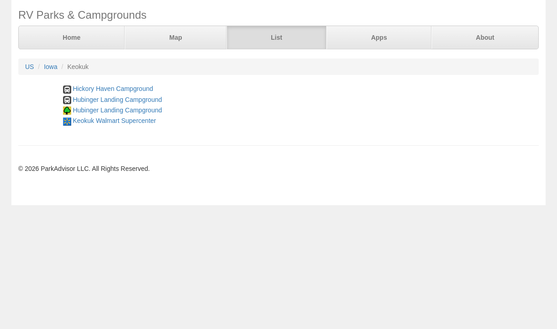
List (276, 37)
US (29, 66)
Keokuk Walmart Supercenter (114, 120)
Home (71, 37)
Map (175, 37)
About (485, 37)
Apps (379, 37)
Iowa (51, 66)
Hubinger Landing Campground (117, 99)
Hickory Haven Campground (113, 88)
